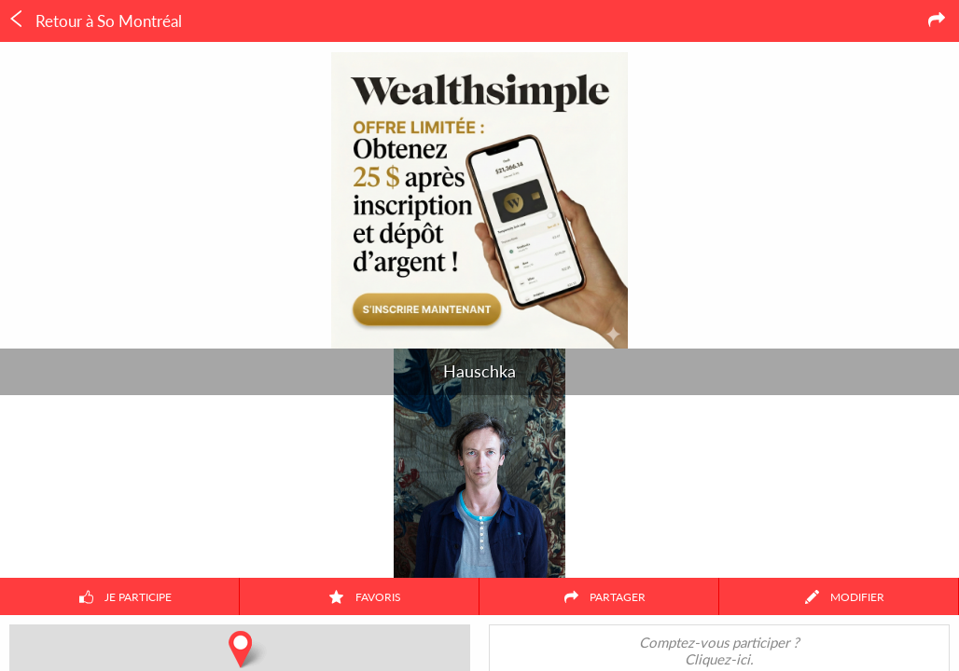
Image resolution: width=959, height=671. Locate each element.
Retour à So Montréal (94, 20)
